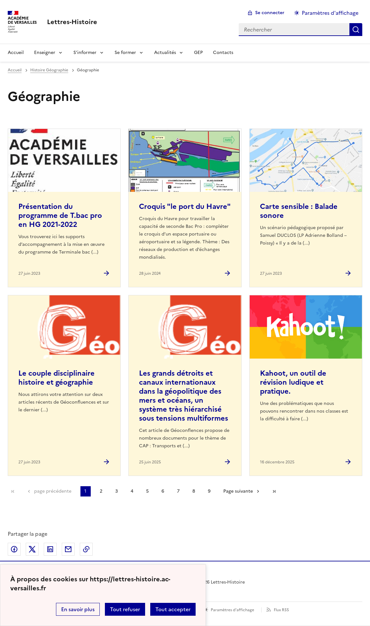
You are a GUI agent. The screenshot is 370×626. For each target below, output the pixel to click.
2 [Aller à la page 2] (101, 491)
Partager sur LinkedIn (50, 549)
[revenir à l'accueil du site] (72, 21)
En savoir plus (78, 609)
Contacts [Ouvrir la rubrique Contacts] (223, 52)
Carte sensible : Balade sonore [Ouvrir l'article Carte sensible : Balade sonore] (299, 211)
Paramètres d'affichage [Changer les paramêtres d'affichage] (330, 13)
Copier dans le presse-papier (86, 549)
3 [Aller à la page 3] (116, 491)
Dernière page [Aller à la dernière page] (274, 491)
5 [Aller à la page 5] (147, 491)
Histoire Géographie (49, 70)
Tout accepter (172, 609)
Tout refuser (125, 609)
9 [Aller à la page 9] (209, 491)
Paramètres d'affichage (232, 610)
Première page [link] (13, 491)
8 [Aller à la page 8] (193, 491)
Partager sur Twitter (32, 549)
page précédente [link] (52, 491)
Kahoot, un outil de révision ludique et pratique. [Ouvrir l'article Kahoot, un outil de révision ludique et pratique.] (293, 382)
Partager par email (68, 549)
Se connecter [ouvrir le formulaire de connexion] (269, 12)
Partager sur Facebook (14, 549)
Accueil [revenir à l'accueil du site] (15, 70)
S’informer (85, 52)
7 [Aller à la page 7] (178, 491)
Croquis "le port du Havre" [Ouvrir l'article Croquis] (185, 206)
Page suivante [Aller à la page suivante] (238, 491)
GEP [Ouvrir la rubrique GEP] (198, 52)
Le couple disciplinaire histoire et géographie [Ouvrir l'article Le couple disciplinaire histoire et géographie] (56, 378)
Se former (125, 52)
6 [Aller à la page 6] (163, 491)
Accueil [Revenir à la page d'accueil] (16, 52)
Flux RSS (281, 610)
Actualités (165, 52)
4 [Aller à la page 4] (132, 491)
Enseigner (44, 52)
